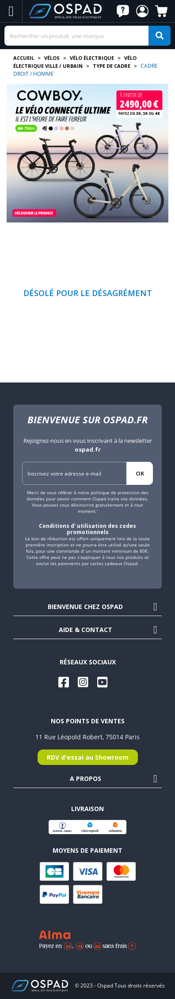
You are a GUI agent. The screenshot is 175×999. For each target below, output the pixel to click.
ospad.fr (88, 449)
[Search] (87, 36)
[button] (123, 11)
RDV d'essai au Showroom (88, 757)
